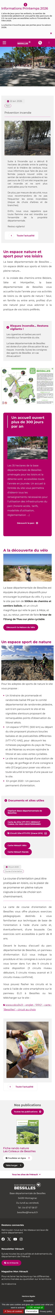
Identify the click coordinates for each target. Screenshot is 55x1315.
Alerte (49, 42)
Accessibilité (28, 1301)
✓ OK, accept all (35, 1307)
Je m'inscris (12, 1263)
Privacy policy (46, 1311)
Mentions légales (28, 1296)
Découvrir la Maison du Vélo (20, 627)
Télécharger (12, 1165)
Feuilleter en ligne (17, 1158)
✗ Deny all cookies (13, 1311)
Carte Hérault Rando (18, 852)
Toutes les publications (26, 1111)
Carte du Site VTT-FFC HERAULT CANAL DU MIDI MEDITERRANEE (24, 823)
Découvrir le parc (25, 523)
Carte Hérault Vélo (17, 845)
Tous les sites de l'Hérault (25, 1174)
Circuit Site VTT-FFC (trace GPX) (26, 833)
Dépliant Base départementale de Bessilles (25, 811)
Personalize (31, 1311)
